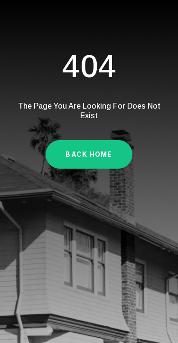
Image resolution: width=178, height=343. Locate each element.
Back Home (89, 154)
